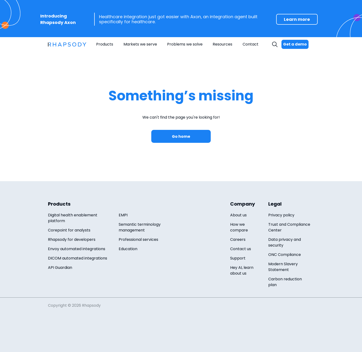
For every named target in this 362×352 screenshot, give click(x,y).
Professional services (138, 239)
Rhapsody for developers (71, 239)
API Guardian (60, 267)
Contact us (240, 249)
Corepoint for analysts (69, 230)
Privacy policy (281, 215)
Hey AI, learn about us (241, 270)
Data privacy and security (284, 242)
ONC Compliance (284, 254)
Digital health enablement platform (72, 218)
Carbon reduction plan (285, 282)
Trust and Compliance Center (289, 227)
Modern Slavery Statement (283, 266)
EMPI (123, 215)
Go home (181, 136)
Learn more (297, 19)
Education (128, 249)
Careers (237, 239)
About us (238, 215)
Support (237, 258)
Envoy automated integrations (76, 249)
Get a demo (295, 44)
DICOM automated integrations (77, 258)
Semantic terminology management (140, 227)
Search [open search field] (275, 44)
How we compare (239, 227)
